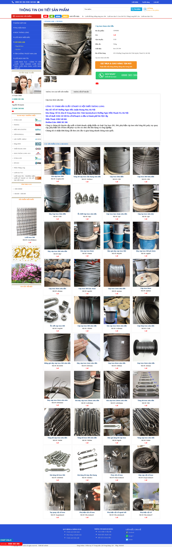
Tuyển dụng (146, 2)
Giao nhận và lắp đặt (104, 532)
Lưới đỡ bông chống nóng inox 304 (97, 16)
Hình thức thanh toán (104, 535)
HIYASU (16, 163)
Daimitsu (16, 125)
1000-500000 (18, 189)
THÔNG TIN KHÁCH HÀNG (103, 529)
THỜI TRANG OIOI (20, 149)
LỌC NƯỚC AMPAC (20, 139)
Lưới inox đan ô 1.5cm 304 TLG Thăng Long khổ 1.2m (125, 16)
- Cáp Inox (17, 49)
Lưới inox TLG (18, 172)
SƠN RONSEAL (19, 134)
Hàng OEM (17, 144)
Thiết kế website (43, 545)
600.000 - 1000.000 (20, 194)
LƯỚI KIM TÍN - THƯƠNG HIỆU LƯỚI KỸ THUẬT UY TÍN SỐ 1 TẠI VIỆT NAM (24, 178)
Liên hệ (156, 2)
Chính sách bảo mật (73, 538)
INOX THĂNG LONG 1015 (22, 153)
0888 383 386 (20, 2)
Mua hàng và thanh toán (74, 535)
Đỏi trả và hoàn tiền (104, 538)
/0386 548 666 (31, 2)
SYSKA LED (18, 120)
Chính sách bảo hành (73, 532)
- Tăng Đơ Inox (18, 46)
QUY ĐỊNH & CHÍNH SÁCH (72, 529)
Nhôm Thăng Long (19, 168)
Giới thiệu (135, 2)
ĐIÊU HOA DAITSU (20, 129)
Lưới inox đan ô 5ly (149, 16)
